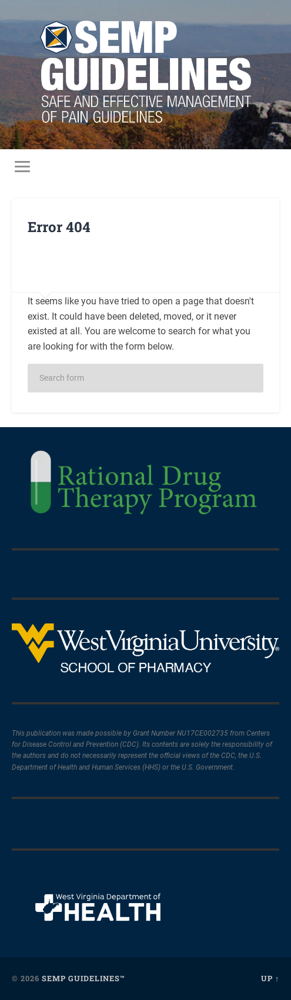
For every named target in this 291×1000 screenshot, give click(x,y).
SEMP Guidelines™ (83, 978)
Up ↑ (270, 978)
